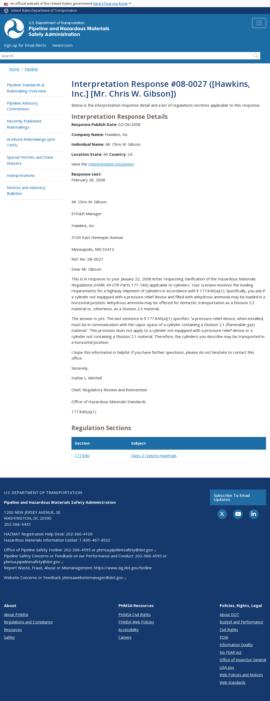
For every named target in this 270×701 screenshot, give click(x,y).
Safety (9, 637)
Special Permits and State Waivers (30, 160)
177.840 (82, 455)
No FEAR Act (231, 652)
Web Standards (232, 682)
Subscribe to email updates (232, 497)
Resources (13, 629)
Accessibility (128, 629)
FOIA (224, 637)
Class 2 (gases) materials (154, 455)
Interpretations (21, 175)
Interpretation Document (111, 164)
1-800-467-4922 (94, 540)
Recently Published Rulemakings (24, 124)
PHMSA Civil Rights (134, 614)
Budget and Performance (241, 621)
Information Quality (236, 644)
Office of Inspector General (243, 659)
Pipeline (31, 69)
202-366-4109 (79, 534)
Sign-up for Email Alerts (25, 45)
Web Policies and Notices (241, 674)
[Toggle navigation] (259, 23)
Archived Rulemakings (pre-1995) (31, 142)
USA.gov (227, 667)
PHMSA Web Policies (136, 621)
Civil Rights (229, 629)
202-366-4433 (17, 524)
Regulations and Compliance (28, 621)
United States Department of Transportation (44, 10)
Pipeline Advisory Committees (22, 106)
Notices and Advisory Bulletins (26, 190)
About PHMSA (16, 614)
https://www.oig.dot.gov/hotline (123, 567)
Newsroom (62, 45)
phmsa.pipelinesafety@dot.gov (127, 549)
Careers (125, 637)
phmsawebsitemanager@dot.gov (94, 577)
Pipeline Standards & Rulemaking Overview (26, 87)
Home (14, 69)
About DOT (229, 614)
